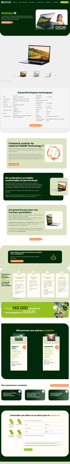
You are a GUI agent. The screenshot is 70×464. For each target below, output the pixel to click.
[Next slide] (55, 75)
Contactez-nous (64, 2)
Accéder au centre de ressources (59, 385)
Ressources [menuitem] (48, 2)
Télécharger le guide (17, 261)
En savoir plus (7, 22)
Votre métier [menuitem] (31, 2)
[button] (22, 74)
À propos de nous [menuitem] (40, 2)
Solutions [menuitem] (15, 2)
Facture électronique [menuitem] (23, 2)
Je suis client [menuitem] (55, 2)
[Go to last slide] (14, 75)
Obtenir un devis (36, 125)
